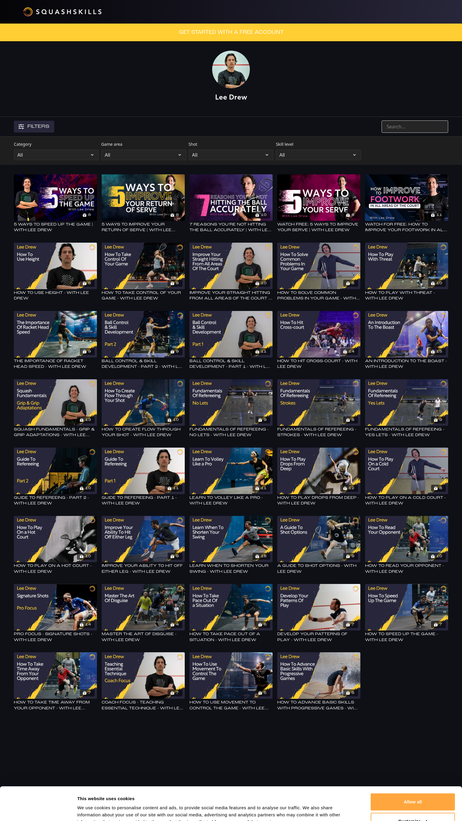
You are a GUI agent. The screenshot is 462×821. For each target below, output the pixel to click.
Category (23, 144)
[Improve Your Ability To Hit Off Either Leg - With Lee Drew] (143, 569)
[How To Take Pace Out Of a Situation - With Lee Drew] (231, 637)
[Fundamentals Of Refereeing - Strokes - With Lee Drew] (318, 432)
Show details (91, 809)
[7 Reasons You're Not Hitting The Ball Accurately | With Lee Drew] (231, 227)
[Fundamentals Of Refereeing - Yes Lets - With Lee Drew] (406, 432)
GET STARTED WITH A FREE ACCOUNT (231, 32)
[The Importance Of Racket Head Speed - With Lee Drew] (55, 364)
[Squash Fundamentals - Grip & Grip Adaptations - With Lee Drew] (55, 432)
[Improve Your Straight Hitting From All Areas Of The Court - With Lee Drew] (231, 296)
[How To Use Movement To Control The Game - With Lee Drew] (231, 705)
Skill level (284, 144)
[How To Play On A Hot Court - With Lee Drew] (55, 569)
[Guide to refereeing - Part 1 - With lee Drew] (143, 500)
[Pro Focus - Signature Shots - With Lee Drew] (55, 637)
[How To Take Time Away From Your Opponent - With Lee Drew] (55, 705)
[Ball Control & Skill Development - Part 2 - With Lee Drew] (143, 364)
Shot (193, 144)
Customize (413, 792)
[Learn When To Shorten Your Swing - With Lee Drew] (231, 569)
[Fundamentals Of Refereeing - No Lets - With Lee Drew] (231, 432)
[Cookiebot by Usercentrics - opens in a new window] (38, 809)
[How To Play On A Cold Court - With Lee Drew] (406, 500)
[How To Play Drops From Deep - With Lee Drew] (318, 500)
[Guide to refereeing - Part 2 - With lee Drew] (55, 500)
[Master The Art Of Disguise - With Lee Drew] (143, 637)
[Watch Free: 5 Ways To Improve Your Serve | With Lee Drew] (318, 227)
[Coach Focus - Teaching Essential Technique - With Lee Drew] (143, 705)
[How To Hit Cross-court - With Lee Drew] (318, 364)
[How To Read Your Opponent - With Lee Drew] (406, 569)
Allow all (413, 773)
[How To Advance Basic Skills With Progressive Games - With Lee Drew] (318, 705)
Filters (34, 126)
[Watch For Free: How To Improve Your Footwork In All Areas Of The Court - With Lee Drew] (406, 227)
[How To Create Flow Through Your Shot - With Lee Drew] (143, 432)
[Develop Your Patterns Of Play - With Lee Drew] (318, 637)
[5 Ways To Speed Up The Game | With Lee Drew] (55, 227)
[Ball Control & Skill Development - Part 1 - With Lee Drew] (231, 364)
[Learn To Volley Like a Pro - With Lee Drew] (231, 500)
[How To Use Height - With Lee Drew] (55, 296)
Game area (111, 144)
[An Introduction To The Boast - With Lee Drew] (406, 364)
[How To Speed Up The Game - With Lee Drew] (406, 637)
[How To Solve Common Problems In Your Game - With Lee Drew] (318, 296)
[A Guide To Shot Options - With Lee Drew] (318, 569)
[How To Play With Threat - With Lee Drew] (406, 296)
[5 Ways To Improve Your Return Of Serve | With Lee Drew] (143, 227)
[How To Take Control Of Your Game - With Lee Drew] (143, 296)
